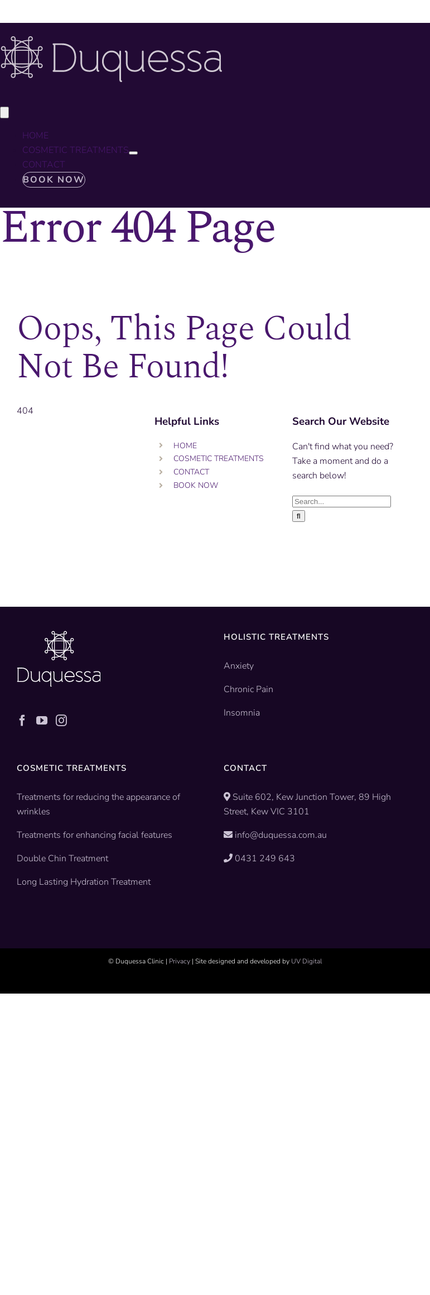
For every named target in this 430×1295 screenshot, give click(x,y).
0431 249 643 (265, 858)
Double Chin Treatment (62, 858)
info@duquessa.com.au (281, 835)
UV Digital (306, 961)
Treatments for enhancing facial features (94, 835)
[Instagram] (61, 720)
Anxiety (239, 666)
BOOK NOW (195, 485)
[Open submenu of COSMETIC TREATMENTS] (133, 153)
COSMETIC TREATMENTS (218, 458)
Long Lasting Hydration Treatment (84, 882)
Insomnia (242, 713)
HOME (185, 445)
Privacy (179, 961)
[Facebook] (22, 720)
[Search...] (341, 501)
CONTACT (191, 472)
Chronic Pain (248, 689)
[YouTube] (41, 720)
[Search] (298, 516)
